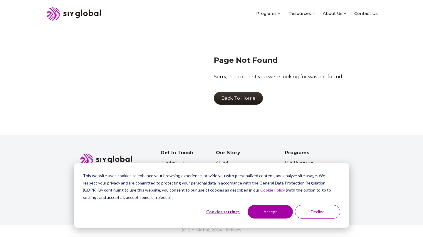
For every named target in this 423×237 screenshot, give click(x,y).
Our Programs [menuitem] (299, 162)
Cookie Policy (272, 189)
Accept (270, 211)
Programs (268, 13)
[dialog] (211, 195)
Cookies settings (223, 211)
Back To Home (238, 98)
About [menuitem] (222, 162)
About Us (334, 13)
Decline (318, 211)
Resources (301, 13)
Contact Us (366, 13)
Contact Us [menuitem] (173, 162)
